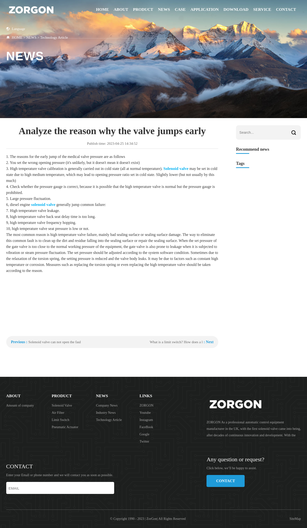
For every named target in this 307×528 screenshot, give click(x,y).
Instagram (146, 420)
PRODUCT (143, 9)
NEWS (164, 9)
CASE (180, 9)
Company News (107, 405)
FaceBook (146, 427)
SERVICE (262, 9)
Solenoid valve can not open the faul (54, 342)
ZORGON (147, 405)
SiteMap (295, 519)
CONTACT (286, 9)
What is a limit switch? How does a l (176, 342)
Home (102, 9)
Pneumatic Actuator (65, 427)
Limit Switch (60, 420)
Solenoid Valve (62, 405)
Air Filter (58, 412)
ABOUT (121, 9)
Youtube (145, 412)
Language (15, 29)
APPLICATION (204, 9)
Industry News (106, 412)
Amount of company (20, 405)
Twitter (144, 441)
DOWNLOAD (236, 9)
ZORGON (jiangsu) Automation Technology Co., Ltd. (43, 9)
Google (144, 434)
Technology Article (109, 420)
